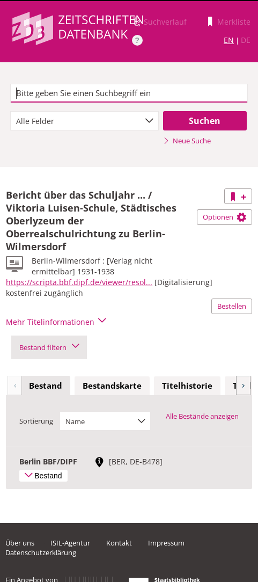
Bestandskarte (112, 385)
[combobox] (84, 120)
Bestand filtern (49, 347)
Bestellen (231, 306)
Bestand (45, 385)
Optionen (224, 217)
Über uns (19, 543)
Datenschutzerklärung (40, 552)
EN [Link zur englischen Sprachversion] (229, 40)
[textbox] (129, 93)
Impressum (166, 543)
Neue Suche (187, 141)
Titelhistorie (187, 385)
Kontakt (119, 543)
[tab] (45, 386)
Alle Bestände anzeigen (202, 416)
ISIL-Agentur (70, 543)
